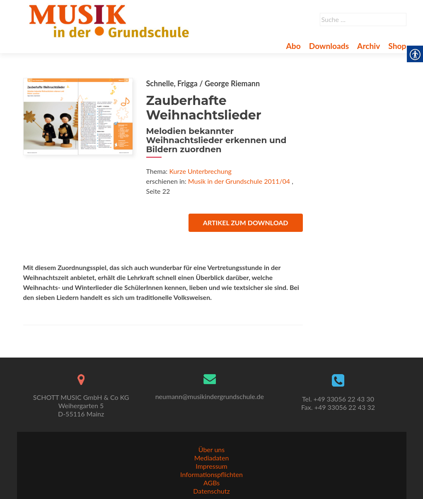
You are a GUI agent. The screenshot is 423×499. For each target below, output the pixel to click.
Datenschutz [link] (211, 491)
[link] (111, 19)
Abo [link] (293, 46)
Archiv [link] (368, 46)
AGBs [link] (211, 483)
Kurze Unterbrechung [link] (200, 171)
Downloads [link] (329, 46)
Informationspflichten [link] (211, 474)
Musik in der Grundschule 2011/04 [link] (239, 181)
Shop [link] (397, 46)
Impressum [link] (211, 466)
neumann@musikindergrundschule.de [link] (209, 396)
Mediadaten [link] (211, 458)
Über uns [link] (211, 449)
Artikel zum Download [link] (245, 222)
